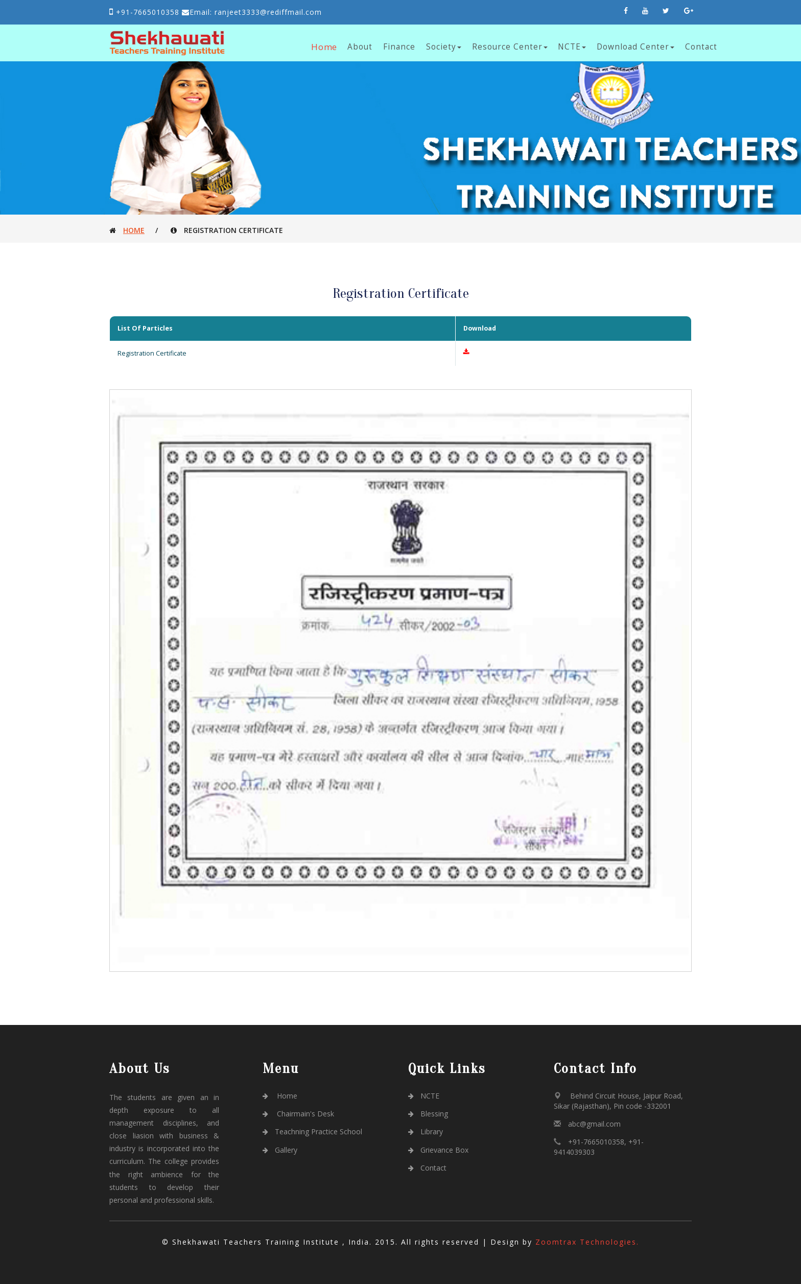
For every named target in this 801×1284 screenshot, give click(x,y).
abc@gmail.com (594, 1124)
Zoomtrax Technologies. (587, 1242)
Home (324, 47)
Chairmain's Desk (298, 1113)
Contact (701, 46)
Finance (399, 46)
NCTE (572, 46)
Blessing (428, 1113)
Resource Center (510, 46)
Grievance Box (438, 1150)
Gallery (280, 1150)
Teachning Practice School (312, 1131)
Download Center (635, 46)
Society (443, 46)
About (359, 46)
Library (425, 1131)
